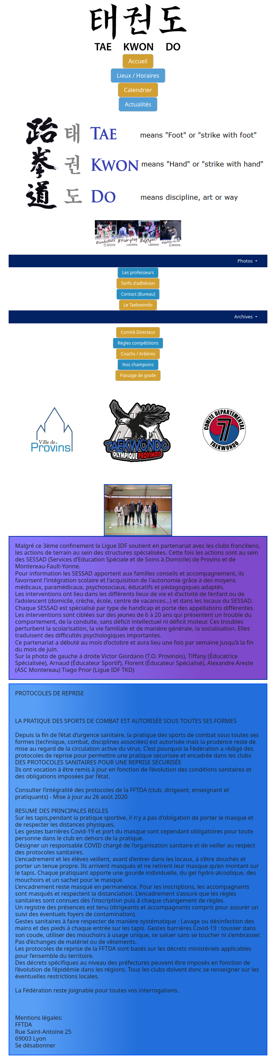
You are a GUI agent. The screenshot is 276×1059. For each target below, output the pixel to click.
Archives (244, 316)
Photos (246, 261)
